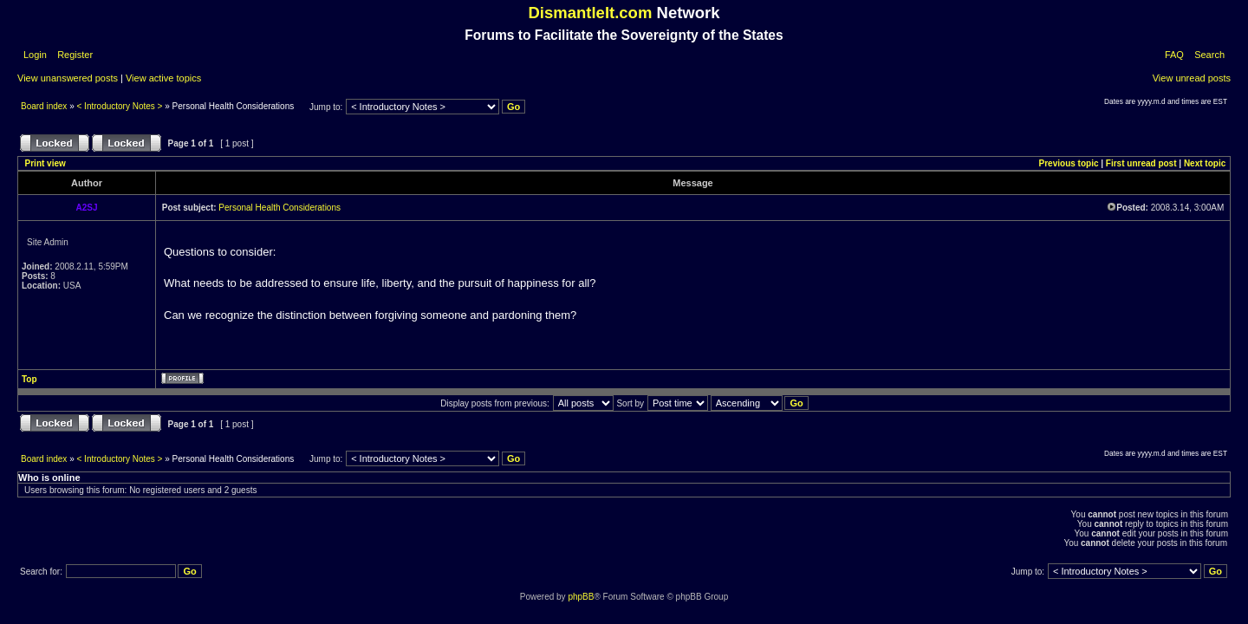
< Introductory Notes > (120, 106)
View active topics (163, 78)
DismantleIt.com (590, 12)
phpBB (581, 596)
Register (74, 54)
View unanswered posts (67, 78)
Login (35, 54)
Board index (45, 106)
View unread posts (1192, 78)
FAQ (1174, 54)
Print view (45, 163)
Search (1209, 54)
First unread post (1141, 163)
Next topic (1204, 163)
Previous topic (1069, 163)
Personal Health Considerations (279, 207)
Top (29, 379)
